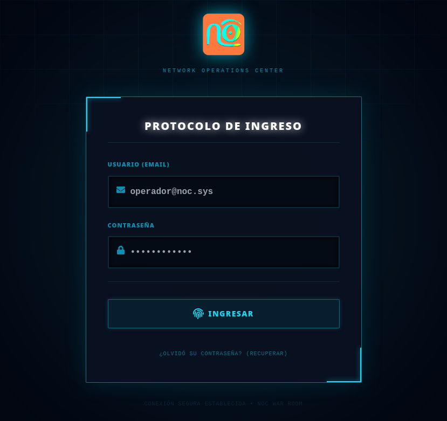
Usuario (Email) (139, 164)
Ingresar (223, 313)
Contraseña (131, 225)
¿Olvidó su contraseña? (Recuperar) (223, 354)
